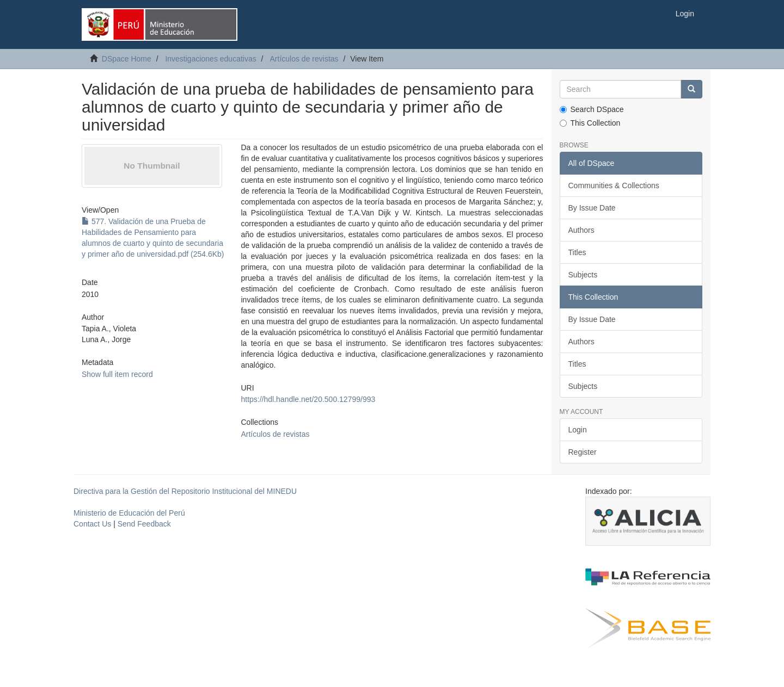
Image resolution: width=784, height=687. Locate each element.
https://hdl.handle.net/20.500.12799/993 (308, 399)
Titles (577, 252)
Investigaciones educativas (210, 58)
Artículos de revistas (304, 58)
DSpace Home (126, 58)
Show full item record (117, 374)
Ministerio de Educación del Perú (129, 513)
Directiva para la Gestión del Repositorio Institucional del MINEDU (185, 491)
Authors (581, 230)
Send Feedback (144, 523)
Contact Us (92, 523)
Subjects (583, 274)
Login (577, 429)
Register (582, 452)
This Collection (590, 123)
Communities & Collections (613, 185)
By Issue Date (592, 207)
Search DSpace (592, 109)
